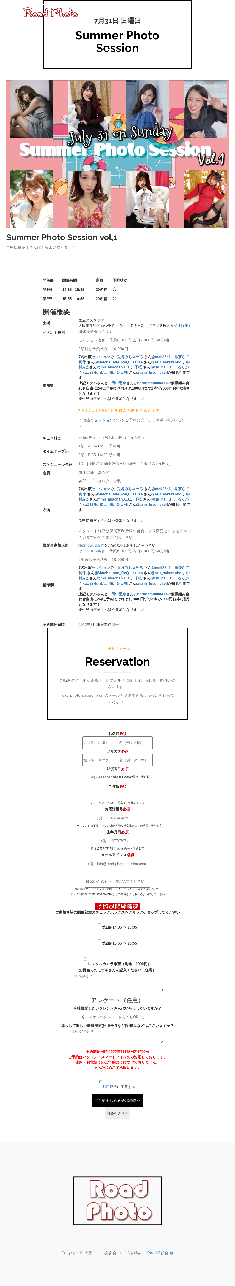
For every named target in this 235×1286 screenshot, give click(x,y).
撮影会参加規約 (91, 545)
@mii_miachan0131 (114, 367)
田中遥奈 (119, 383)
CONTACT (215, 21)
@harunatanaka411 (150, 383)
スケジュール (115, 21)
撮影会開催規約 (149, 21)
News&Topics (184, 21)
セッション (88, 340)
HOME (90, 21)
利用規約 (109, 1087)
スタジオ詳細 (177, 326)
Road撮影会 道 (160, 1253)
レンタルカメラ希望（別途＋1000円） (119, 964)
